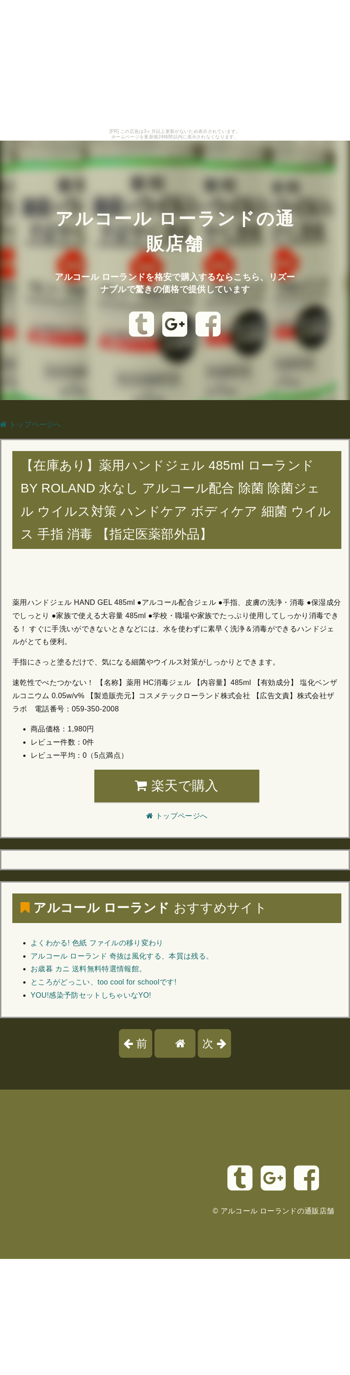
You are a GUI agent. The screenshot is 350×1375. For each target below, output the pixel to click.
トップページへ (30, 424)
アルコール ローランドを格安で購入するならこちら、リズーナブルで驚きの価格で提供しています (175, 282)
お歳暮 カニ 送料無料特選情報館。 (88, 969)
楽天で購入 (176, 785)
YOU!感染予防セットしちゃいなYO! (91, 995)
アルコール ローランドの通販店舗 (278, 1211)
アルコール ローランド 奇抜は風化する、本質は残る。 (122, 956)
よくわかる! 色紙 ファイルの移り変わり (97, 943)
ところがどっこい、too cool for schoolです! (103, 982)
